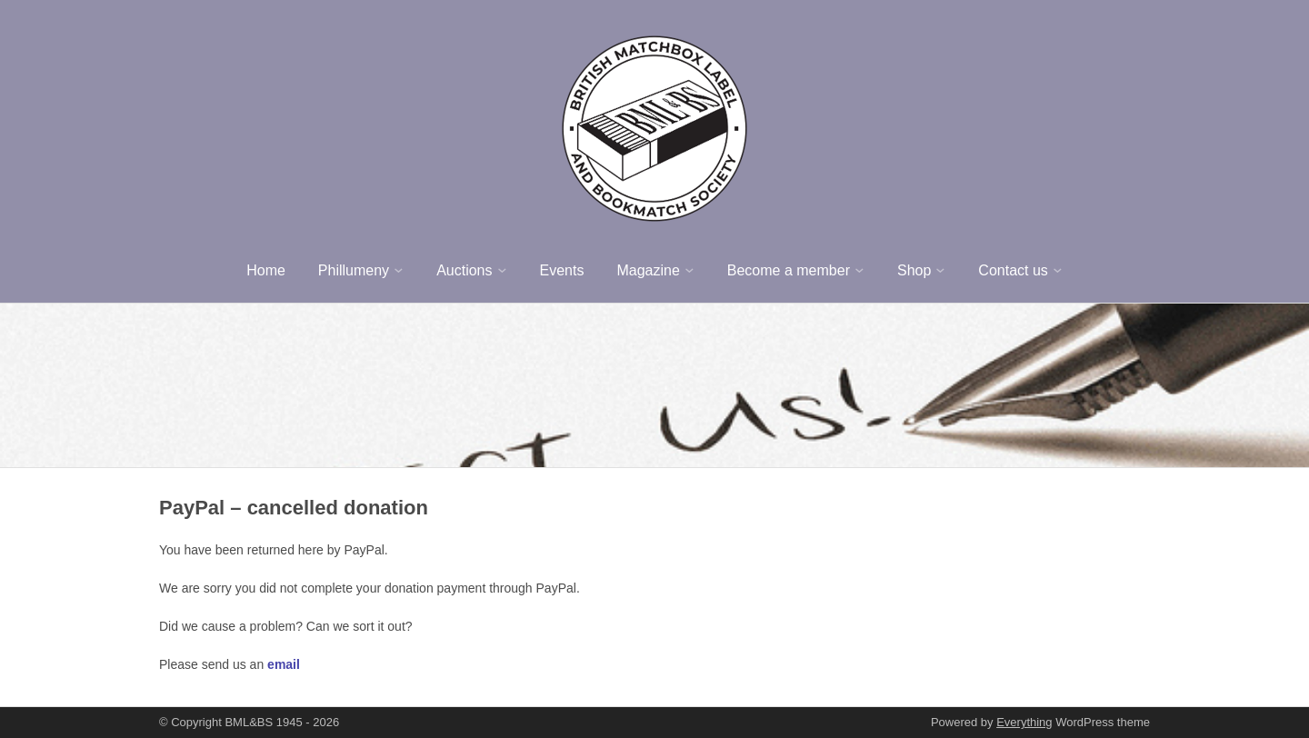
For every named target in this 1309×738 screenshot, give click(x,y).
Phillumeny (353, 270)
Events (562, 270)
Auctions (464, 270)
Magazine (647, 270)
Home (265, 270)
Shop (914, 270)
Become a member (788, 270)
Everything (1024, 722)
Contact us (1012, 270)
